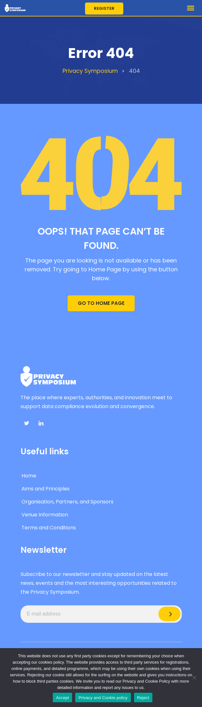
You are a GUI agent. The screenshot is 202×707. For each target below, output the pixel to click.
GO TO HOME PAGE (101, 303)
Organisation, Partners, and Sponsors (67, 501)
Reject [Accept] (143, 697)
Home (28, 475)
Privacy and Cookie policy (102, 697)
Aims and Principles (45, 488)
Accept (62, 697)
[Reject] (194, 677)
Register (104, 8)
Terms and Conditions (48, 527)
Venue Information (44, 514)
